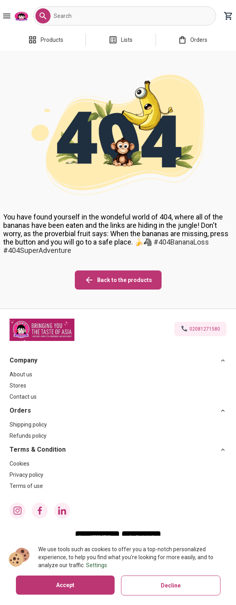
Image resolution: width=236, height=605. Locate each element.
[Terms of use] (118, 486)
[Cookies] (118, 464)
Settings (96, 565)
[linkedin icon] (62, 511)
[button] (43, 16)
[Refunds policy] (118, 436)
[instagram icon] (17, 511)
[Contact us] (118, 397)
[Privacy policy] (118, 475)
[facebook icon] (40, 511)
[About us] (118, 374)
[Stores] (118, 386)
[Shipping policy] (118, 425)
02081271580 (204, 329)
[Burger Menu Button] (6, 16)
